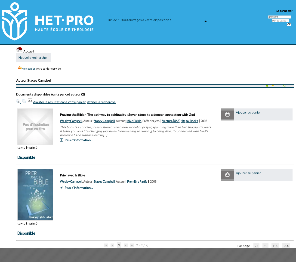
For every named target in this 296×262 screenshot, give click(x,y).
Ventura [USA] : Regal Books (180, 121)
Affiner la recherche (101, 102)
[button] (227, 115)
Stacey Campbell (104, 121)
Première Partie (137, 181)
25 (256, 246)
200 (286, 246)
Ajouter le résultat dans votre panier (59, 102)
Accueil (25, 51)
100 (275, 246)
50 (265, 246)
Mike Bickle (133, 121)
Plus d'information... (79, 140)
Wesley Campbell (71, 121)
